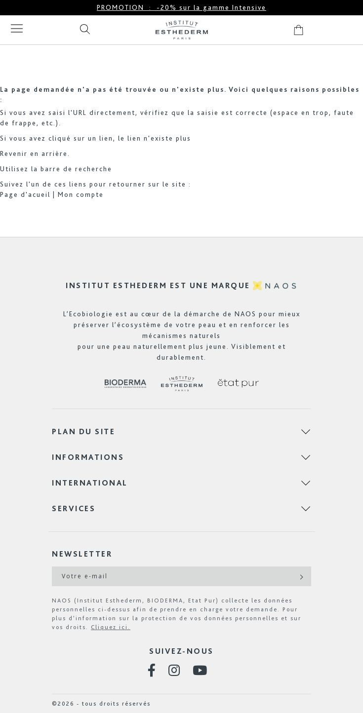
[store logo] (182, 29)
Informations (88, 457)
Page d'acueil (25, 194)
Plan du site (83, 431)
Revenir (14, 153)
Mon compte (81, 194)
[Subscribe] (300, 576)
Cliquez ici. (110, 627)
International (90, 483)
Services (73, 508)
